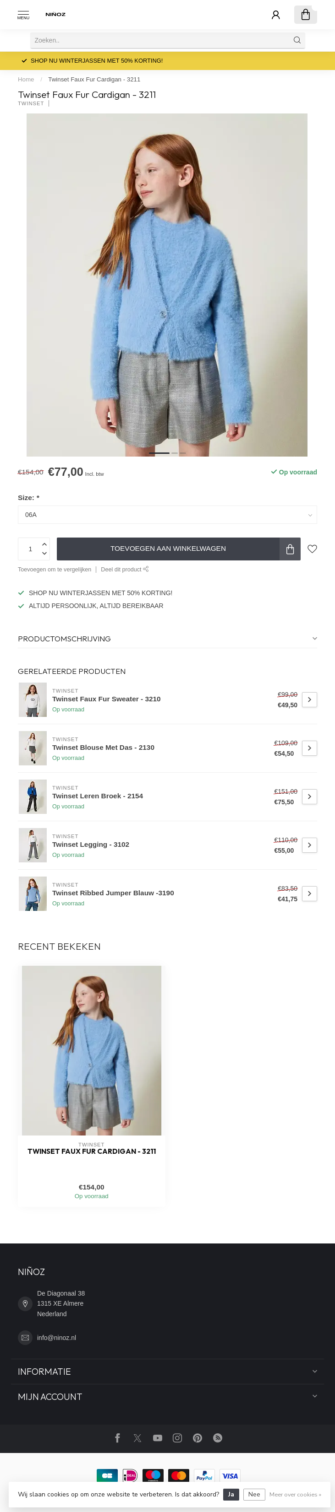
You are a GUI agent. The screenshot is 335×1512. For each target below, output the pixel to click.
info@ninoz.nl (56, 1337)
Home (26, 79)
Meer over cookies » (295, 1494)
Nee (254, 1494)
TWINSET (31, 103)
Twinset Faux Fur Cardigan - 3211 (94, 79)
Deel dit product (125, 569)
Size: (28, 497)
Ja (231, 1494)
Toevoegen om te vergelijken (54, 569)
